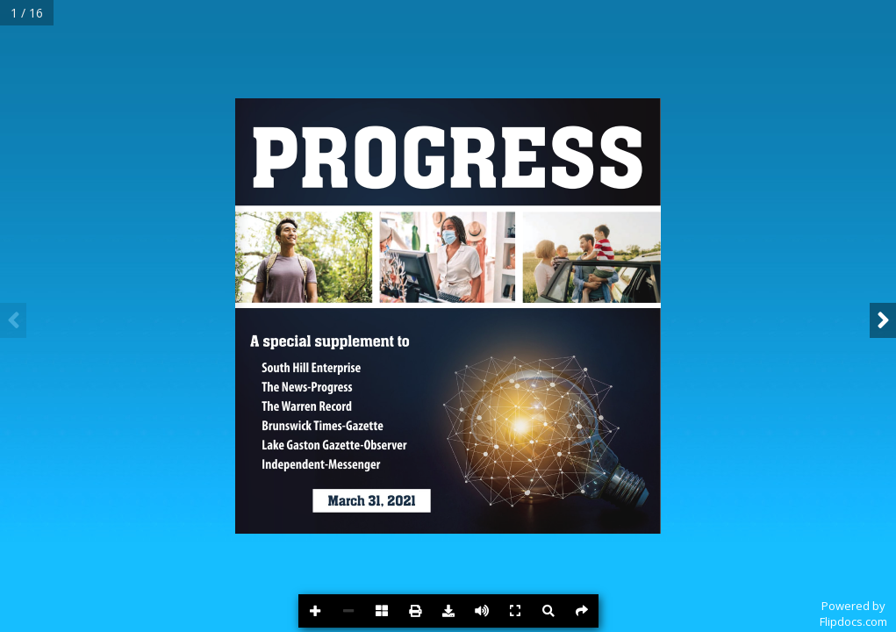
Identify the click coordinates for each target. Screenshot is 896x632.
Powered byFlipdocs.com (853, 613)
